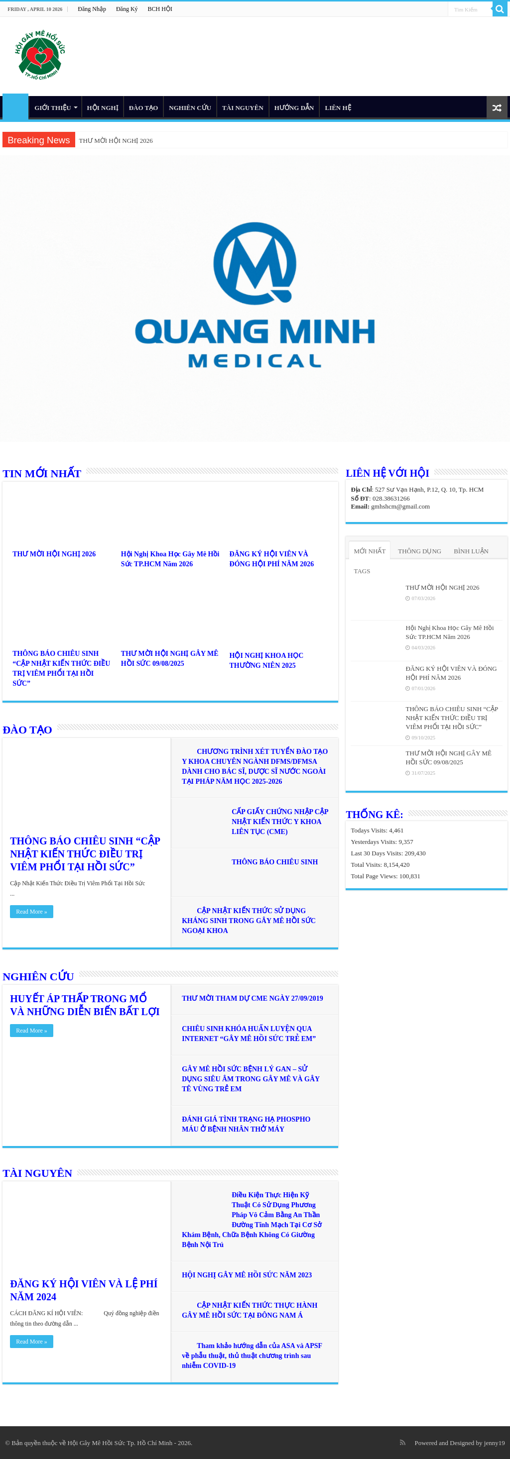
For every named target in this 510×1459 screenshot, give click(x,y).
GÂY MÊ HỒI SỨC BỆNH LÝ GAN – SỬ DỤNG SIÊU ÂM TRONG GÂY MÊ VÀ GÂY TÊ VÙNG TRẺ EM (250, 1079)
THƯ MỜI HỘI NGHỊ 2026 (116, 140)
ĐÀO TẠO (143, 107)
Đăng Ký (127, 8)
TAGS (362, 571)
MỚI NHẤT (369, 551)
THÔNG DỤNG (419, 551)
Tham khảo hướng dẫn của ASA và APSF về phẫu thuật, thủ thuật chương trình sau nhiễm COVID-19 (252, 1355)
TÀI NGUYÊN (242, 107)
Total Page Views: (375, 876)
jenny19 (494, 1443)
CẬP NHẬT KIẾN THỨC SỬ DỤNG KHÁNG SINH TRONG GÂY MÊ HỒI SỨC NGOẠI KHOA (249, 921)
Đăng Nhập (92, 8)
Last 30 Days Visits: (377, 853)
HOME (15, 106)
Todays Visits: (370, 830)
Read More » (31, 911)
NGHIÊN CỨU (190, 107)
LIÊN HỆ (338, 107)
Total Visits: (367, 864)
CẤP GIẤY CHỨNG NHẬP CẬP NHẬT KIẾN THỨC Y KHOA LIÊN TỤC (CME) (280, 821)
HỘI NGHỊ (102, 107)
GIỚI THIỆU (52, 107)
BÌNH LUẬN (471, 551)
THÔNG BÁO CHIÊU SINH (275, 862)
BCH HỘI (160, 8)
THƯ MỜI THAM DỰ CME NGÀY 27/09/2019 (252, 998)
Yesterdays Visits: (374, 841)
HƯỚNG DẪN (294, 107)
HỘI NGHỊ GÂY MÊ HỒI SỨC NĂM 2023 (247, 1275)
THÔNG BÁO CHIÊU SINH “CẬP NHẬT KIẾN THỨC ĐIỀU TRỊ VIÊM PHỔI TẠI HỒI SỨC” (85, 853)
